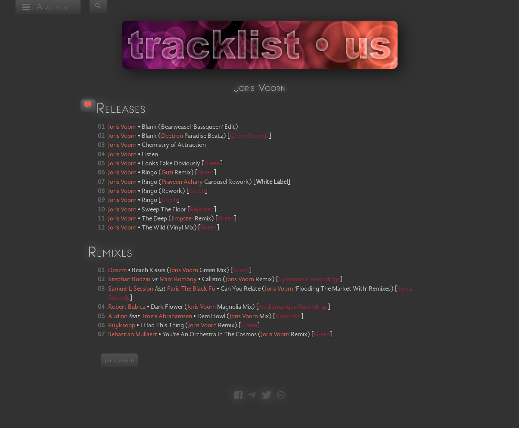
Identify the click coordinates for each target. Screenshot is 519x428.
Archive (48, 6)
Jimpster (182, 218)
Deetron (172, 136)
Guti (167, 172)
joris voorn (119, 360)
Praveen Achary (182, 182)
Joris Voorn (184, 270)
